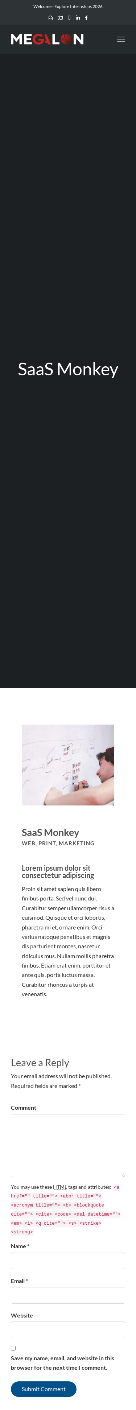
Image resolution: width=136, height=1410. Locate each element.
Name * (20, 1245)
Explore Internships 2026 (78, 6)
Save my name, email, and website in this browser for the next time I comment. (62, 1363)
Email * (19, 1280)
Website (22, 1315)
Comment (23, 1107)
